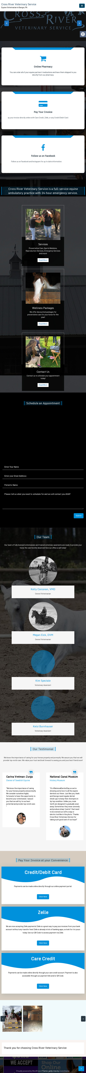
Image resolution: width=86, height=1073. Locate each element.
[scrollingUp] (81, 1068)
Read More (30, 260)
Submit (74, 510)
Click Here (43, 900)
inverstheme (64, 1071)
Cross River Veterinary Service (18, 4)
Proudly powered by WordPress (28, 1071)
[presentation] (6, 23)
